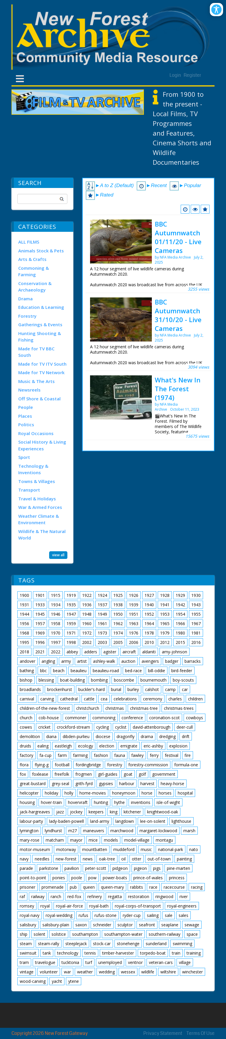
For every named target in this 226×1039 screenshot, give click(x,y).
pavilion (71, 868)
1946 (55, 614)
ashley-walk (104, 661)
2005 (118, 642)
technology (67, 953)
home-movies (92, 793)
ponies (58, 877)
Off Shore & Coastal (39, 399)
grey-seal (60, 783)
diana (51, 736)
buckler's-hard (91, 689)
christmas (114, 708)
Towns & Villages (36, 481)
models (111, 840)
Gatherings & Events (40, 324)
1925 (118, 595)
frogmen (83, 774)
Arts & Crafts (32, 259)
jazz (60, 812)
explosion (178, 746)
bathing (27, 670)
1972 (87, 633)
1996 (40, 642)
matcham (55, 840)
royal (45, 906)
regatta (115, 896)
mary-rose (29, 840)
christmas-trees (179, 708)
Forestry (27, 316)
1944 (24, 614)
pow (92, 877)
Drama (25, 299)
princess (177, 877)
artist (82, 661)
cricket (44, 727)
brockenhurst (59, 689)
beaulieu (79, 670)
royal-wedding (59, 915)
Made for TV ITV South (42, 364)
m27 (72, 830)
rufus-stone (105, 915)
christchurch (87, 708)
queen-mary (112, 887)
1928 (165, 595)
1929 (180, 595)
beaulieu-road (106, 670)
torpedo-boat (153, 953)
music (146, 849)
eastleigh (63, 746)
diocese (103, 736)
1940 (149, 604)
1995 (24, 642)
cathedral (69, 699)
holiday (51, 793)
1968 (24, 633)
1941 (165, 604)
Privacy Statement (162, 1033)
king (113, 812)
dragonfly (125, 736)
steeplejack (76, 943)
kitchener (132, 812)
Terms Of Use (201, 1033)
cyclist (121, 727)
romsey (27, 906)
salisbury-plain (55, 925)
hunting (101, 802)
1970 (55, 633)
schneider (102, 925)
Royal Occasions (36, 433)
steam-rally (48, 943)
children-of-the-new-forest (45, 708)
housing (27, 802)
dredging (167, 736)
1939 (133, 604)
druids (25, 746)
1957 (40, 623)
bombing (99, 680)
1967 (196, 623)
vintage (27, 972)
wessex (128, 972)
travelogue (45, 962)
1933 (40, 604)
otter (136, 859)
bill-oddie (156, 670)
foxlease (40, 774)
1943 (196, 604)
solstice (58, 934)
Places (25, 416)
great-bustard (33, 783)
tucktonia (70, 962)
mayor (76, 840)
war (67, 972)
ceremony (152, 699)
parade (26, 868)
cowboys (194, 717)
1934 (55, 604)
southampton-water (123, 934)
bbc (43, 670)
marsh (189, 830)
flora (24, 764)
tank (47, 953)
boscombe (124, 680)
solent (39, 934)
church (26, 717)
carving (47, 699)
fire (188, 755)
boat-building (72, 680)
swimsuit (28, 953)
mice (93, 840)
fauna (119, 755)
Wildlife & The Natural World (42, 534)
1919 (71, 595)
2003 (102, 642)
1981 (196, 633)
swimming (182, 943)
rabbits (136, 887)
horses (165, 793)
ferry (154, 755)
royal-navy (29, 915)
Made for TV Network (41, 372)
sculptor (125, 925)
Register (192, 75)
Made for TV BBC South (36, 352)
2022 (55, 652)
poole (76, 877)
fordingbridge (88, 764)
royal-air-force (69, 906)
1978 (149, 633)
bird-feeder (181, 670)
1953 (165, 614)
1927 (149, 595)
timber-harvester (118, 953)
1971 (71, 633)
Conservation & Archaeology (34, 286)
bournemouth (153, 680)
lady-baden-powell (66, 821)
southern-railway (164, 934)
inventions (140, 802)
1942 (180, 604)
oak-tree (107, 859)
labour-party (31, 821)
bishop (26, 680)
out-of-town (159, 859)
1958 (55, 623)
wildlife (147, 972)
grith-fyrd (84, 783)
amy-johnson (174, 652)
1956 (24, 623)
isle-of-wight (168, 802)
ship (23, 934)
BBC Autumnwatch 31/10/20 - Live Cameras (178, 315)
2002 (87, 642)
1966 (180, 623)
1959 (71, 623)
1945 (40, 614)
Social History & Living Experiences (42, 445)
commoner (75, 717)
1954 (180, 614)
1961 (102, 623)
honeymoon (123, 793)
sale (168, 915)
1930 (196, 595)
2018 (24, 652)
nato (193, 849)
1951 (133, 614)
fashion (101, 755)
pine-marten (178, 868)
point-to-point (33, 877)
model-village (136, 840)
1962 (118, 623)
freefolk (61, 774)
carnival (27, 699)
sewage (192, 925)
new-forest (66, 859)
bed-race (133, 670)
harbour (126, 783)
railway (37, 896)
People (25, 407)
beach (58, 670)
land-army (99, 821)
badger (171, 661)
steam (26, 943)
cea (104, 699)
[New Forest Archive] (113, 37)
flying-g (42, 764)
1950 (118, 614)
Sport (24, 457)
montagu (164, 840)
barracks (193, 661)
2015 (180, 642)
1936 (87, 604)
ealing (43, 746)
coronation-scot (164, 717)
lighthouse (181, 821)
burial (116, 689)
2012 (165, 642)
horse (147, 793)
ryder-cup (132, 915)
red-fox (74, 896)
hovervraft (78, 802)
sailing (153, 915)
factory (26, 755)
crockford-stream (73, 727)
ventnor (135, 962)
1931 (24, 604)
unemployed (110, 962)
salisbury (28, 925)
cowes (26, 727)
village (185, 962)
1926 (133, 595)
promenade (52, 887)
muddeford (123, 849)
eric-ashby (153, 746)
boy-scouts (183, 680)
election (106, 746)
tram (24, 962)
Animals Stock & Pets (41, 251)
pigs (157, 868)
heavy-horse (172, 783)
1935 (71, 604)
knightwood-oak (162, 812)
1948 (87, 614)
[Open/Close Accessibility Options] (216, 9)
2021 (40, 652)
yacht (57, 981)
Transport (29, 490)
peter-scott (95, 868)
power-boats (115, 877)
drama (147, 736)
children (195, 699)
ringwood (164, 896)
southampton (85, 934)
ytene (73, 981)
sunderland (156, 943)
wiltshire (168, 972)
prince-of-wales (148, 877)
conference (132, 717)
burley (133, 689)
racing (196, 887)
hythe (119, 802)
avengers (150, 661)
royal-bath (99, 906)
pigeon (140, 868)
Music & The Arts (36, 381)
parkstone (48, 868)
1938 (118, 604)
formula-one (186, 764)
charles (175, 699)
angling (48, 661)
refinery (94, 896)
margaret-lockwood (158, 830)
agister (109, 652)
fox (23, 774)
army (66, 661)
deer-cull (185, 727)
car (185, 689)
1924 (102, 595)
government (163, 774)
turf (88, 962)
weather (85, 972)
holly (68, 793)
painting (184, 859)
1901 (40, 595)
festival (171, 755)
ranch (56, 896)
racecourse (174, 887)
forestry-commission (148, 764)
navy (24, 859)
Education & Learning (41, 307)
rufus (83, 915)
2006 (133, 642)
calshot (152, 689)
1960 (87, 623)
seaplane (169, 925)
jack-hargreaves (35, 812)
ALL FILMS (28, 242)
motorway (66, 849)
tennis (90, 953)
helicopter (29, 793)
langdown (124, 821)
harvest (147, 783)
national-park (170, 849)
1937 (102, 604)
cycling (102, 727)
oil (123, 859)
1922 (87, 595)
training (194, 953)
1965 (165, 623)
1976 (133, 633)
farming (80, 755)
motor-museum (35, 849)
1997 (55, 642)
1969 (40, 633)
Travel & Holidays (37, 499)
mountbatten (94, 849)
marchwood (121, 830)
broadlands (30, 689)
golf (142, 774)
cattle (89, 699)
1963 (133, 623)
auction (128, 661)
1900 (24, 595)
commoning (103, 717)
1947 (71, 614)
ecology (85, 746)
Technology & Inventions (33, 469)
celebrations (125, 699)
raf (22, 896)
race (153, 887)
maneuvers (93, 830)
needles (42, 859)
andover (27, 661)
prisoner (27, 887)
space (192, 934)
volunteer (49, 972)
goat (128, 774)
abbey (72, 652)
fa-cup (45, 755)
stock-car (102, 943)
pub (73, 887)
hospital (185, 793)
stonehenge (128, 943)
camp (170, 689)
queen (89, 887)
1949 (102, 614)
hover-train (51, 802)
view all (58, 554)
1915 (55, 595)
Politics (26, 424)
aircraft (129, 652)
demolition (30, 736)
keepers (96, 812)
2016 (196, 642)
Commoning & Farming (33, 271)
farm (62, 755)
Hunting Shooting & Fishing (39, 336)
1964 (149, 623)
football (62, 764)
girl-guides (107, 774)
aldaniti (149, 652)
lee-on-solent (152, 821)
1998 (71, 642)
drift (186, 736)
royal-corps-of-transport (138, 906)
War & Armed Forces (40, 507)
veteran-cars (161, 962)
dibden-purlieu (76, 736)
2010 (149, 642)
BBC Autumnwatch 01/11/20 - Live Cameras (178, 237)
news (88, 859)
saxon (81, 925)
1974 (118, 633)
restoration (138, 896)
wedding (107, 972)
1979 (165, 633)
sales (183, 915)
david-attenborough (151, 727)
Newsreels (29, 390)
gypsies (106, 783)
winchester (192, 972)
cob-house (49, 717)
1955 (196, 614)
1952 (149, 614)
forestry (114, 764)
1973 (102, 633)
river (184, 896)
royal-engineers (182, 906)
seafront (147, 925)
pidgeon (120, 868)
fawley (137, 755)
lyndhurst (53, 830)
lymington (29, 830)
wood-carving (33, 981)
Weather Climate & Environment (38, 519)
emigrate (128, 746)
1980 (180, 633)
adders (90, 652)
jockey (76, 812)
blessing (46, 680)
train (176, 953)
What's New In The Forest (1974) (177, 388)
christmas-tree (144, 708)
